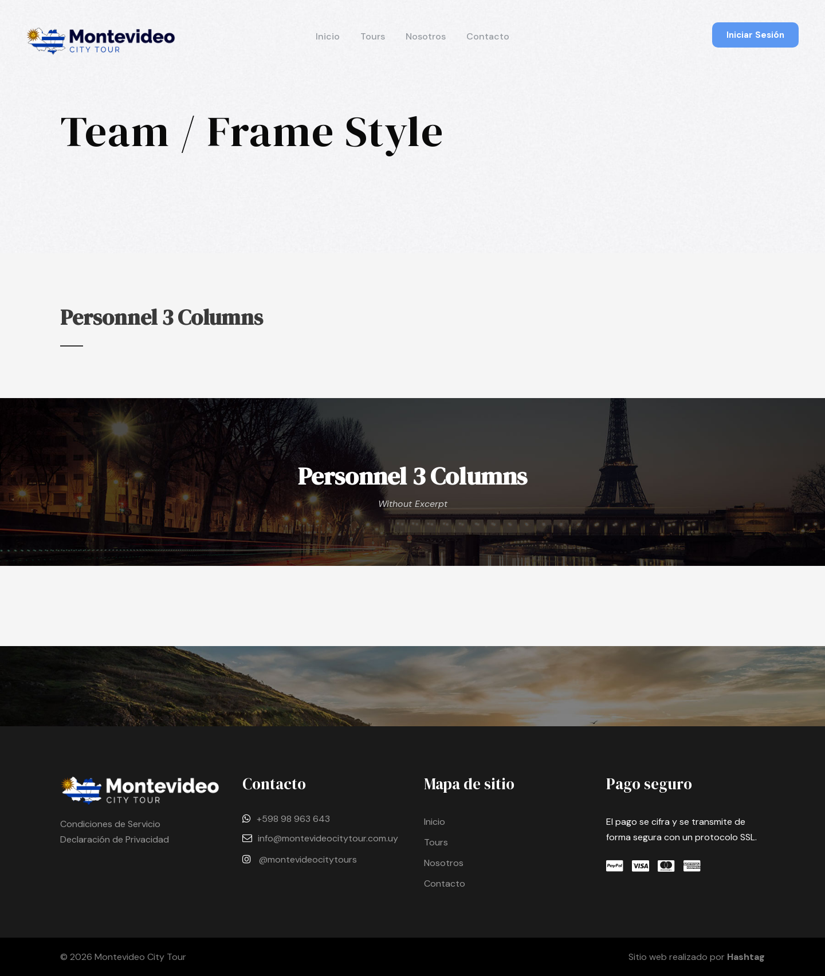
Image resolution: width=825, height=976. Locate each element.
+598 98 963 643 (293, 819)
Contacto (487, 36)
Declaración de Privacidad (114, 839)
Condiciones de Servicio (110, 824)
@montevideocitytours (308, 859)
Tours (372, 36)
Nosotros (426, 36)
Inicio (328, 36)
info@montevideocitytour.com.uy (328, 838)
